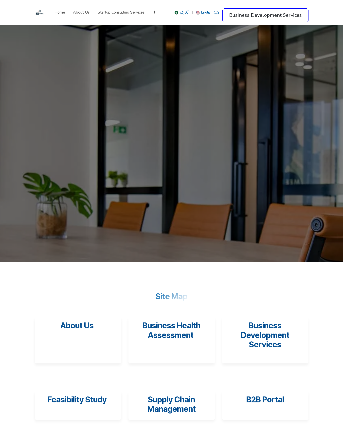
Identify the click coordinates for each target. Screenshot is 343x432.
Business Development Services (265, 335)
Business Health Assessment (171, 330)
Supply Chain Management (171, 404)
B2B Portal (265, 399)
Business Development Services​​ (265, 15)
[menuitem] (60, 12)
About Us (77, 325)
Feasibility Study (78, 399)
